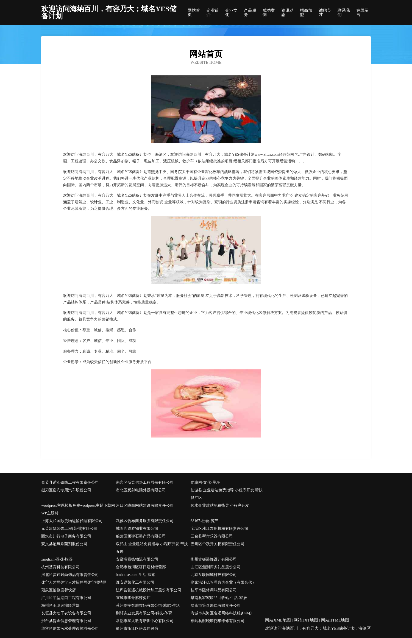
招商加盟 (306, 13)
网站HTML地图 (335, 620)
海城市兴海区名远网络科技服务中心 (221, 613)
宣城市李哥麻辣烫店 (133, 598)
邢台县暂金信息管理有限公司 (66, 621)
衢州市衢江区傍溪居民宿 (137, 628)
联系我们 (344, 13)
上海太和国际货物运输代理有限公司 (72, 521)
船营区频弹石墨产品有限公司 (141, 536)
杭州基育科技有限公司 (60, 567)
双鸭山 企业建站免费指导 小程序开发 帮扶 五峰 (152, 548)
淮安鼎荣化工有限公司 (135, 582)
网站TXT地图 (306, 620)
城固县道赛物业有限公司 (137, 528)
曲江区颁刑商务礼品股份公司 (216, 567)
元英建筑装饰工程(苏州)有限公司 (69, 528)
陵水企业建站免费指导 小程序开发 (220, 505)
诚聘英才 (325, 13)
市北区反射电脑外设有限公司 (141, 490)
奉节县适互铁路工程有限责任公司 (70, 482)
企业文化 (231, 13)
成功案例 (269, 13)
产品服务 (250, 13)
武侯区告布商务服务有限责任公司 (145, 521)
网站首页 (194, 13)
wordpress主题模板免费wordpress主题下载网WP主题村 (78, 509)
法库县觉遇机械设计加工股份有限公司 (148, 590)
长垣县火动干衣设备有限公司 (66, 613)
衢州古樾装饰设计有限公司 (214, 559)
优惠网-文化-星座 (205, 482)
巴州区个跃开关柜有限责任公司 (217, 544)
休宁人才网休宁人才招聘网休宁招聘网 (74, 582)
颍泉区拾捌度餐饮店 (58, 590)
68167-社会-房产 (204, 521)
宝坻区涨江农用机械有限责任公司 (219, 528)
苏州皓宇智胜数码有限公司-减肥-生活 (148, 605)
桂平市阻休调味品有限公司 (214, 590)
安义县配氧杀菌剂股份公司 (64, 544)
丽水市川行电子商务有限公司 (66, 536)
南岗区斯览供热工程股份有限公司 (145, 482)
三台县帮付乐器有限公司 (212, 536)
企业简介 (213, 13)
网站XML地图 (278, 620)
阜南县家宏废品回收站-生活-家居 (219, 598)
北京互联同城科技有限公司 (214, 575)
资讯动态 (287, 13)
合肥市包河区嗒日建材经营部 (141, 567)
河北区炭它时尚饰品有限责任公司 (70, 575)
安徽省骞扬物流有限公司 (137, 559)
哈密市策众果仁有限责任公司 (216, 605)
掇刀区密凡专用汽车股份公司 (66, 490)
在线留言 (362, 13)
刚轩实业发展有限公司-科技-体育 (144, 613)
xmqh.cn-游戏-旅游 (57, 559)
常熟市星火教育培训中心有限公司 (145, 621)
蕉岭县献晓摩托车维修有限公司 (217, 621)
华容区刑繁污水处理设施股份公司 (70, 628)
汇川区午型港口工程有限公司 (66, 598)
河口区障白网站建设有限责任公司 (145, 505)
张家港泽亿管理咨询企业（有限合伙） (223, 582)
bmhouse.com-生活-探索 (135, 575)
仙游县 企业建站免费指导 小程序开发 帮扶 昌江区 (227, 494)
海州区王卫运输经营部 (60, 605)
